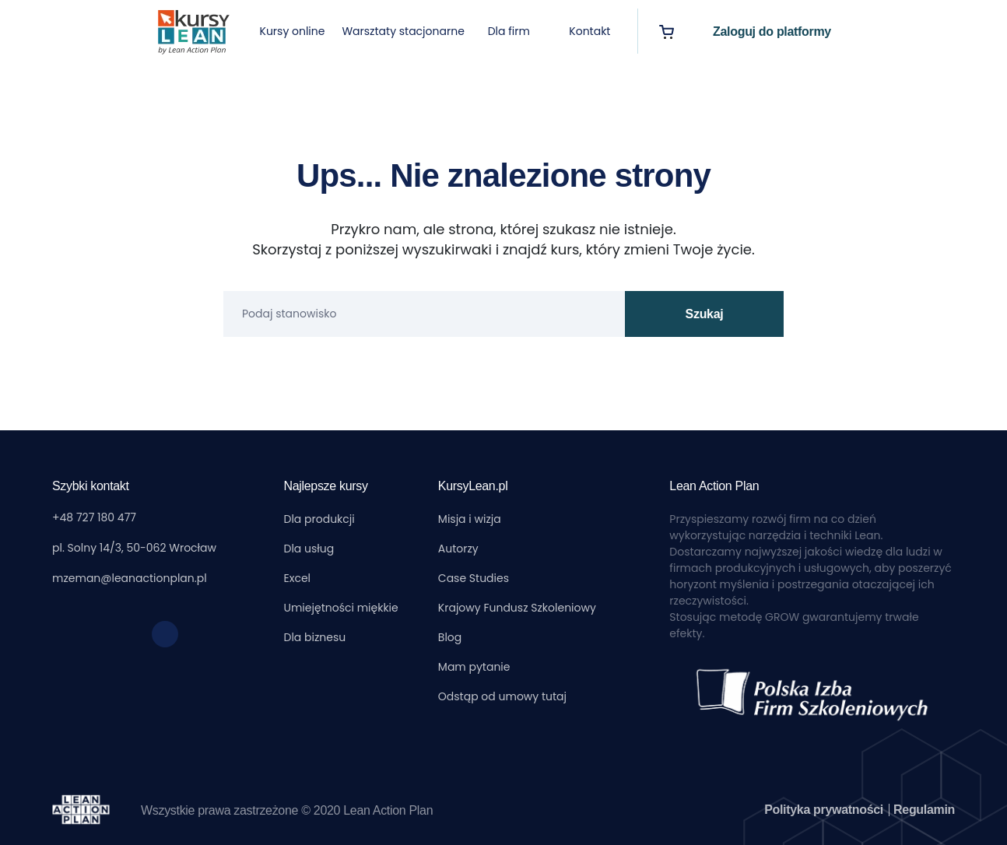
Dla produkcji (319, 519)
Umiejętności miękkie (341, 607)
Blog (449, 637)
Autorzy (458, 548)
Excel (297, 578)
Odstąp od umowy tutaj (502, 696)
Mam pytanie (474, 667)
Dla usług (309, 548)
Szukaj (705, 314)
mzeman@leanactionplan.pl (129, 578)
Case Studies (473, 578)
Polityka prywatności (825, 809)
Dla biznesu (315, 637)
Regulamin (924, 809)
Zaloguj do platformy (772, 31)
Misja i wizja (469, 519)
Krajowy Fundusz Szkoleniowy (517, 607)
